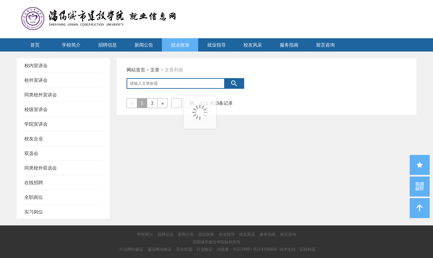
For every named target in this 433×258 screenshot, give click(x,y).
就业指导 (216, 45)
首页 (35, 45)
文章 (155, 69)
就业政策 (180, 45)
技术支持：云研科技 (297, 249)
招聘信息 (107, 45)
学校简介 (71, 45)
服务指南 (289, 45)
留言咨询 (325, 45)
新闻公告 (144, 45)
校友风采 (252, 45)
